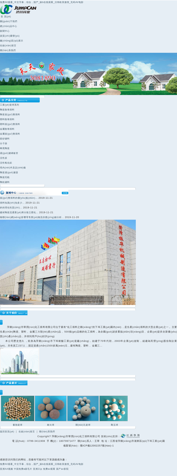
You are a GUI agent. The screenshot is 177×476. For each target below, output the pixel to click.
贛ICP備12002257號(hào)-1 (97, 445)
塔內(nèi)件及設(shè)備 (13, 167)
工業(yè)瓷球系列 (9, 105)
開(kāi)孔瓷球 (83, 425)
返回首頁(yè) (7, 431)
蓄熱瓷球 (17, 425)
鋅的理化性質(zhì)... (11, 207)
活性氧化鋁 (6, 163)
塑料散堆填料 (7, 119)
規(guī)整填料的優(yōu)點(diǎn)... (19, 198)
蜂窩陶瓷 (5, 148)
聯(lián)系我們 (8, 50)
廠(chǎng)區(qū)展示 (11, 40)
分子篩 (3, 143)
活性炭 (3, 158)
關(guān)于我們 (8, 21)
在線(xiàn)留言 (8, 45)
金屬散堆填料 (7, 129)
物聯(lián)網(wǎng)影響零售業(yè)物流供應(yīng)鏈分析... (32, 217)
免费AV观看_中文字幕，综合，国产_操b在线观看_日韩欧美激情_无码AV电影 (41, 2)
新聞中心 (5, 31)
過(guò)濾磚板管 (9, 153)
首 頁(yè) (5, 16)
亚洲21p (37, 469)
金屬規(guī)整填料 (10, 134)
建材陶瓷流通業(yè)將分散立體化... (19, 212)
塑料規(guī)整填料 (10, 124)
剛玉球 (114, 425)
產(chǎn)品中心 (8, 26)
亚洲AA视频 (6, 469)
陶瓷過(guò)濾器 (9, 172)
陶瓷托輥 (5, 177)
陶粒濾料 (5, 182)
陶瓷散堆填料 (7, 109)
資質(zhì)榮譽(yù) (10, 36)
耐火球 (50, 425)
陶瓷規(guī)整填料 (10, 114)
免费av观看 (49, 469)
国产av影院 (62, 469)
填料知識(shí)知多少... (12, 202)
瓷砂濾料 (5, 138)
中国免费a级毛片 (23, 469)
